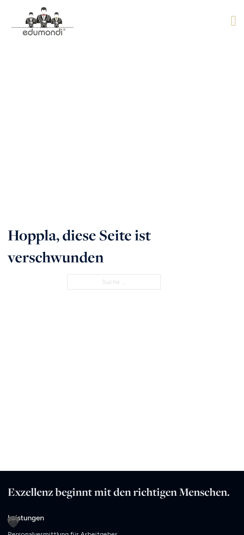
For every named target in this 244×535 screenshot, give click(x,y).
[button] (13, 522)
